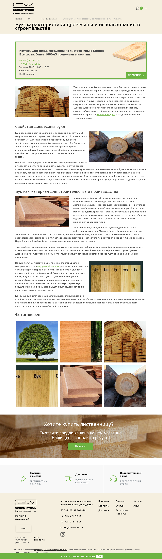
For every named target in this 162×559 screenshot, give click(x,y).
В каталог (80, 446)
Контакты (103, 506)
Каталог (138, 501)
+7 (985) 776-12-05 (29, 60)
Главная (18, 19)
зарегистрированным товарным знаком (50, 550)
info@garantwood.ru (71, 527)
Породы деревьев (49, 19)
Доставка (103, 510)
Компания (103, 501)
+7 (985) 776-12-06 (29, 64)
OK (99, 556)
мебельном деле (106, 114)
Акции (137, 506)
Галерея (120, 501)
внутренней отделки (48, 266)
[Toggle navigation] (146, 9)
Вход (23, 529)
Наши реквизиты (39, 538)
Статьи (31, 19)
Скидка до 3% (67, 556)
